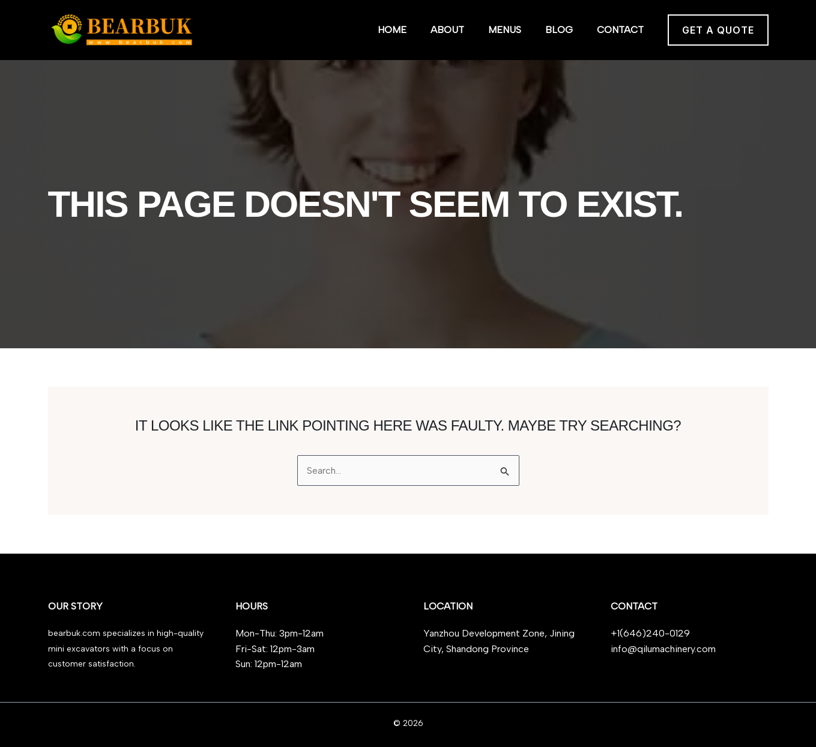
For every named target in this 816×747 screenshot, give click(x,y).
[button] (718, 30)
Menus (504, 29)
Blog (559, 29)
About (447, 29)
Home (392, 29)
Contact (620, 29)
